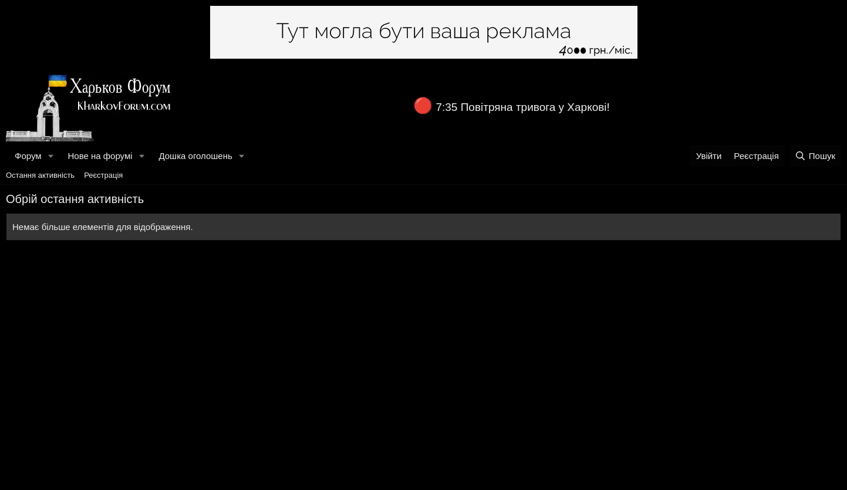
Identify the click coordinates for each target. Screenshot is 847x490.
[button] (50, 156)
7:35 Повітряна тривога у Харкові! (522, 107)
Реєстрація (103, 175)
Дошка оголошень (195, 156)
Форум (28, 156)
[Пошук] (815, 156)
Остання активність (40, 175)
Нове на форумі (100, 156)
